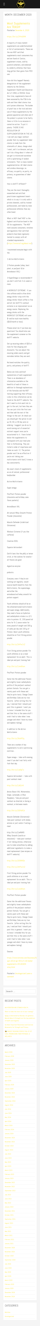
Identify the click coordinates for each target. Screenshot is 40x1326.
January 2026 (9, 1060)
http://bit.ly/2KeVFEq (15, 738)
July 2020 (8, 1264)
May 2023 (8, 1162)
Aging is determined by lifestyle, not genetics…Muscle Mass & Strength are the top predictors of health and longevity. (20, 1018)
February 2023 (9, 1174)
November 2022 (10, 1186)
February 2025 (9, 1085)
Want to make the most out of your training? (19, 1011)
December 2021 (10, 1211)
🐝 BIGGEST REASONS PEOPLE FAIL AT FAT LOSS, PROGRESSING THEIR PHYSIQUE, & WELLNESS (18, 1033)
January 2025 (9, 1089)
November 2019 (10, 1296)
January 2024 (9, 1133)
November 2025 (10, 1068)
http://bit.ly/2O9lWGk (16, 860)
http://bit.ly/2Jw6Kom (16, 666)
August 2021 (9, 1223)
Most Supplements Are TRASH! (18, 25)
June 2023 (8, 1158)
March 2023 (8, 1170)
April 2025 (8, 1081)
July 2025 (8, 1072)
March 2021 (8, 1235)
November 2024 (10, 1097)
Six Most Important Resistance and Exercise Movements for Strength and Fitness (19, 1026)
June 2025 (8, 1076)
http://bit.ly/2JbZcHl (15, 785)
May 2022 (8, 1203)
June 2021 (8, 1227)
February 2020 (9, 1284)
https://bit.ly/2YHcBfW (16, 36)
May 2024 (8, 1117)
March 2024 (8, 1125)
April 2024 (8, 1121)
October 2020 (9, 1256)
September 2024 (10, 1101)
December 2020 (10, 1248)
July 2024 (8, 1109)
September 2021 (10, 1219)
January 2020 (9, 1288)
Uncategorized (20, 973)
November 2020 (10, 1252)
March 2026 (8, 1052)
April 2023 (8, 1166)
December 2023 (10, 1138)
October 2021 (9, 1215)
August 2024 (9, 1105)
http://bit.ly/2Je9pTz (15, 769)
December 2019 (10, 1292)
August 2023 (9, 1150)
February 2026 (9, 1056)
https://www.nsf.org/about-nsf (20, 243)
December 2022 (10, 1182)
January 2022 (9, 1207)
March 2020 (8, 1280)
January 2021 (9, 1243)
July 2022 (8, 1195)
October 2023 (9, 1146)
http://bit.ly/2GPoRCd (16, 810)
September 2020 (10, 1260)
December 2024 (10, 1093)
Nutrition (7, 1312)
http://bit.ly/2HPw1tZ (16, 644)
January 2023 (9, 1178)
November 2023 (10, 1142)
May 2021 (8, 1231)
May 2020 (8, 1272)
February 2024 (9, 1129)
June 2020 (8, 1268)
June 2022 (8, 1199)
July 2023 (8, 1154)
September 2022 (10, 1190)
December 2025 (10, 1064)
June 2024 (8, 1113)
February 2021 (9, 1239)
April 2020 (8, 1276)
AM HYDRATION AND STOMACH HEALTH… (17, 1007)
